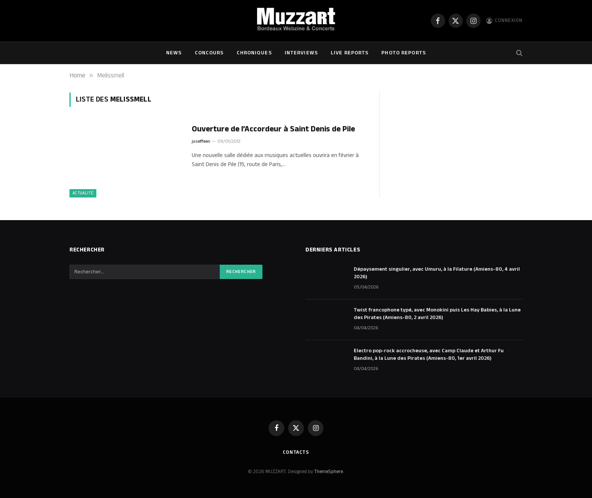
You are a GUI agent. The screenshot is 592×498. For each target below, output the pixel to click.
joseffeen (201, 141)
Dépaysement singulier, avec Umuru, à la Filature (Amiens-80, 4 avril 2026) (437, 273)
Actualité (82, 193)
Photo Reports (403, 53)
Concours (209, 53)
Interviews (301, 53)
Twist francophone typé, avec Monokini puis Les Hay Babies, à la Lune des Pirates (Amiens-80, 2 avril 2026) (437, 313)
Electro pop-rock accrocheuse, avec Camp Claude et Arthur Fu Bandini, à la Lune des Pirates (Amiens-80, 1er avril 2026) (429, 354)
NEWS (174, 53)
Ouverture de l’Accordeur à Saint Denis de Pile (273, 129)
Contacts (296, 452)
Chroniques (254, 53)
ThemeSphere (328, 471)
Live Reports (349, 53)
